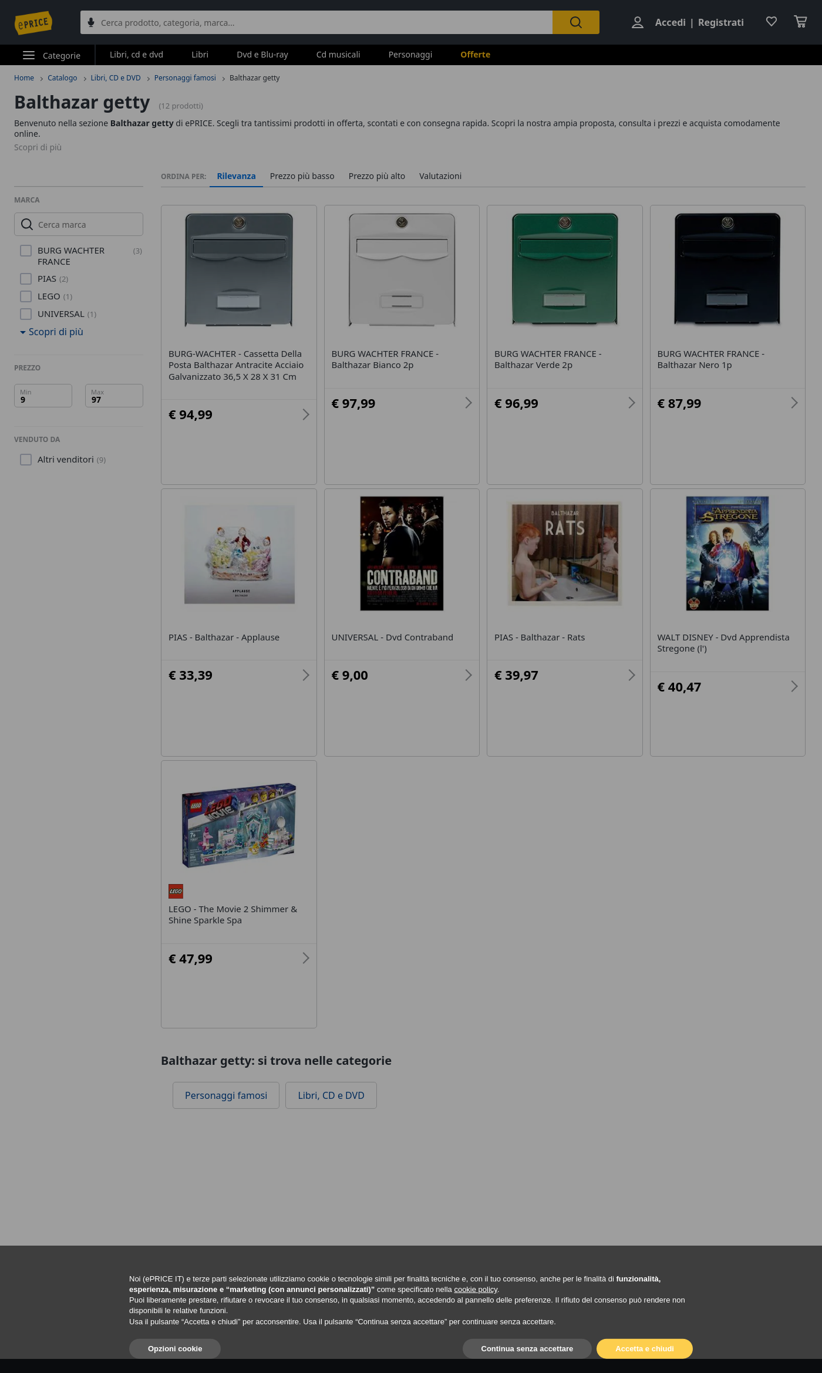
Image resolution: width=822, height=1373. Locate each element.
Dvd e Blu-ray (262, 54)
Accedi (670, 22)
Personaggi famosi (185, 78)
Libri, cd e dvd (136, 54)
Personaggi (411, 54)
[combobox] (316, 22)
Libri (199, 54)
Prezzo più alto (377, 176)
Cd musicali (338, 54)
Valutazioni (440, 176)
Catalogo (62, 78)
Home (24, 78)
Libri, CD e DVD (116, 78)
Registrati (721, 22)
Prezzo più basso (302, 176)
